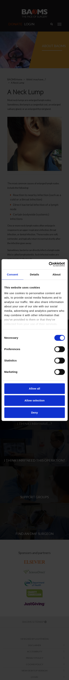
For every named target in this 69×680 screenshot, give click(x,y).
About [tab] (56, 274)
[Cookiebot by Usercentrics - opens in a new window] (49, 264)
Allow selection (34, 400)
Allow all (34, 388)
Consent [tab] (12, 274)
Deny (34, 412)
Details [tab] (34, 274)
